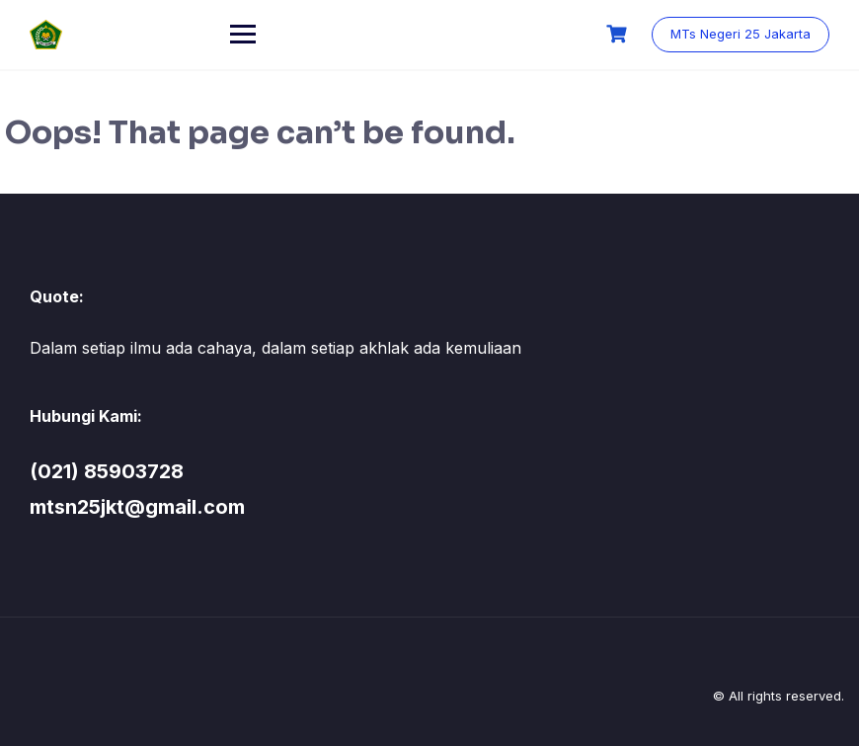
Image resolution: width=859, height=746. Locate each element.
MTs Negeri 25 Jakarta (740, 33)
